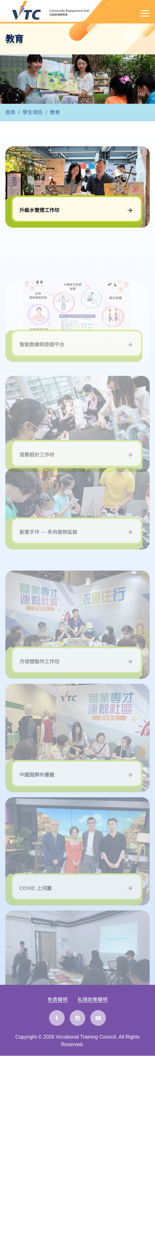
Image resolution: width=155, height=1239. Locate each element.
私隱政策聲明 (93, 999)
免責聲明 (58, 999)
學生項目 (32, 112)
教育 (55, 112)
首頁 (10, 112)
